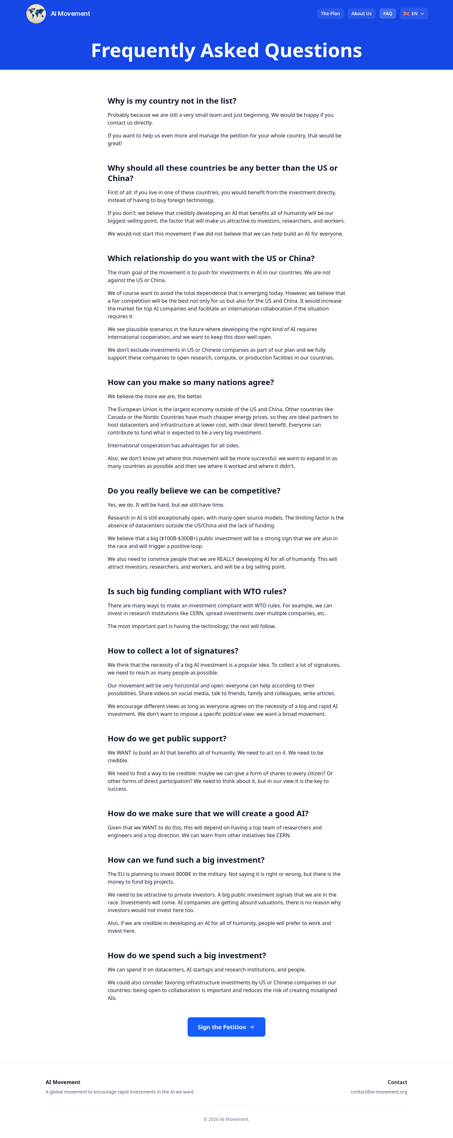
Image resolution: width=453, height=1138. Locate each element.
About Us (362, 13)
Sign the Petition (226, 1027)
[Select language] (414, 13)
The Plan (330, 13)
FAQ (387, 13)
